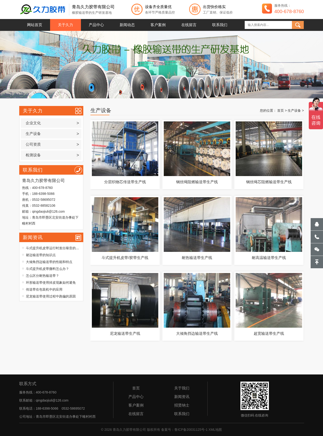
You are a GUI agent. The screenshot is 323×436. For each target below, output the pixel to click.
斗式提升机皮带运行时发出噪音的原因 (54, 248)
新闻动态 (127, 25)
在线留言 (189, 25)
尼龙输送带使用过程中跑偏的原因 (51, 296)
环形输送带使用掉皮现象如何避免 (51, 282)
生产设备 (52, 134)
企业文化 (52, 123)
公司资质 (52, 144)
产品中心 (96, 25)
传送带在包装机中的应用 (44, 289)
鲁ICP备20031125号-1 (191, 429)
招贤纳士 (181, 405)
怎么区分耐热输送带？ (42, 276)
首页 (280, 110)
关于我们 (181, 388)
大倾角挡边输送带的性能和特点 (49, 262)
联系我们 (219, 25)
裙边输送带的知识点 (41, 255)
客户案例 (158, 25)
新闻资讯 (33, 237)
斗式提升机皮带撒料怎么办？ (47, 269)
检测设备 (52, 155)
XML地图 (215, 429)
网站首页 (34, 25)
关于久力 (65, 25)
